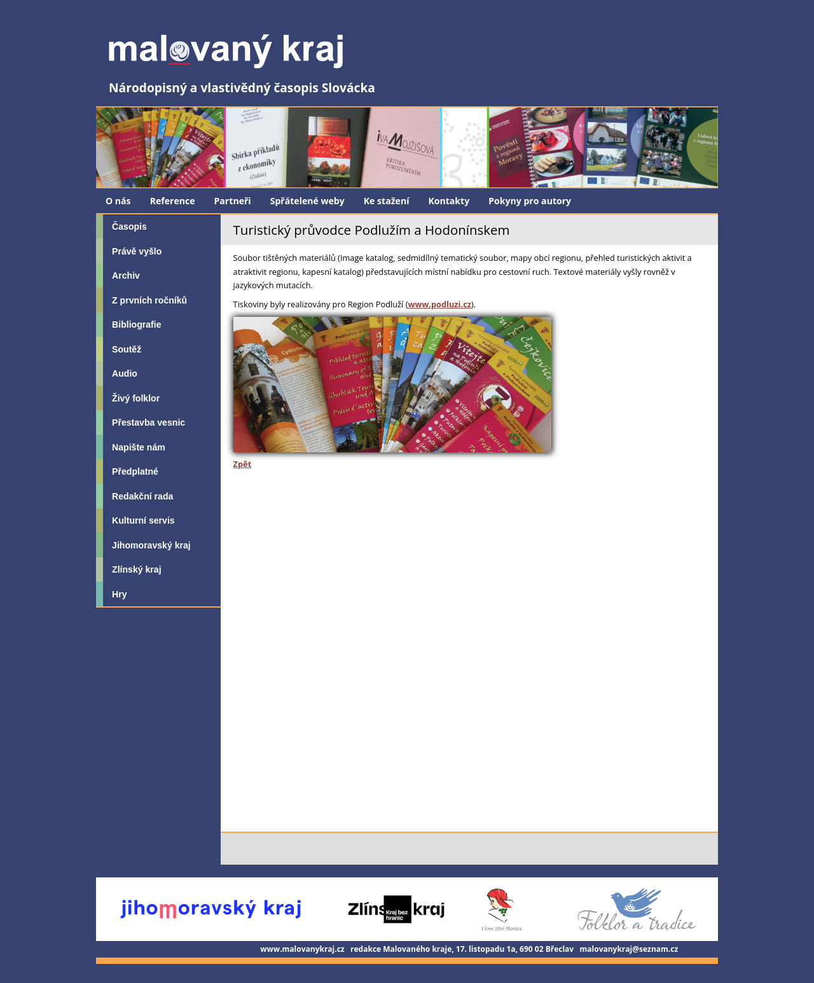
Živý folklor (136, 398)
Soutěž (126, 349)
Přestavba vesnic (148, 422)
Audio (124, 373)
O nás (118, 201)
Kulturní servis (143, 520)
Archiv (126, 275)
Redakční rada (142, 496)
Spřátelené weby (307, 201)
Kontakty (448, 201)
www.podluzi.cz (439, 304)
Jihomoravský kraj (151, 545)
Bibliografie (136, 324)
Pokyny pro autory (529, 201)
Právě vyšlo (137, 251)
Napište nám (138, 447)
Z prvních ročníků (149, 300)
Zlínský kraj (136, 569)
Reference (172, 201)
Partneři (232, 201)
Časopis (129, 226)
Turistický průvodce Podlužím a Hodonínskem (371, 230)
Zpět (242, 464)
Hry (119, 594)
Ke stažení (387, 201)
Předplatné (135, 471)
